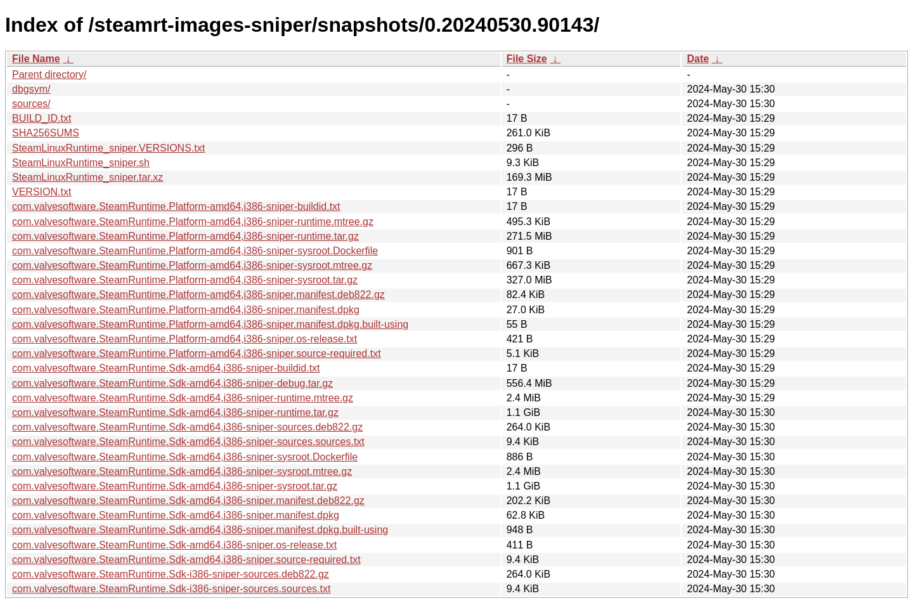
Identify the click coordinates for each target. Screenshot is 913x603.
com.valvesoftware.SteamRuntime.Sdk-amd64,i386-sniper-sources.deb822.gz (187, 427)
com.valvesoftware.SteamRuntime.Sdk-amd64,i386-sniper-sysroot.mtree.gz (182, 471)
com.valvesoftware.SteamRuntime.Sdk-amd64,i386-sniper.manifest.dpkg (175, 515)
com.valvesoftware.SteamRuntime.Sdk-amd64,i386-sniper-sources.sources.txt (188, 441)
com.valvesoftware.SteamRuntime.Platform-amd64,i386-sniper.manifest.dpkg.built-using (210, 324)
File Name (36, 58)
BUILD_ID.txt (41, 118)
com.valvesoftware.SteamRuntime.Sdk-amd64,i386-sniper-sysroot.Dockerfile (185, 456)
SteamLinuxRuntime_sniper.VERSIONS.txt (108, 148)
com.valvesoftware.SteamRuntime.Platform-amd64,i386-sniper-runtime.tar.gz (185, 236)
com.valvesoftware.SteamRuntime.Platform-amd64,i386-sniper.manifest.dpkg (185, 309)
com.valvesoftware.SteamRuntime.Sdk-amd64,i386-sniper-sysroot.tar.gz (174, 486)
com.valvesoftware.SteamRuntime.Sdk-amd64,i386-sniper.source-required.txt (186, 559)
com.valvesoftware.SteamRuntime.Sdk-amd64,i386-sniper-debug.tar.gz (172, 383)
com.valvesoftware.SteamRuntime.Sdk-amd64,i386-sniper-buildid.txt (166, 368)
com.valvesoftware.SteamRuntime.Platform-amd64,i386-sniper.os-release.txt (184, 339)
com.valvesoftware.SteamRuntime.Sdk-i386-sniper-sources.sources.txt (171, 588)
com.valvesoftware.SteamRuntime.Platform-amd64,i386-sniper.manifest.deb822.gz (198, 294)
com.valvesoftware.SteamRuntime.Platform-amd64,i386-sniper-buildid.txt (176, 206)
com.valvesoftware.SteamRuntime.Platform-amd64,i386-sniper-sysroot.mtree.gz (192, 265)
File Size (527, 58)
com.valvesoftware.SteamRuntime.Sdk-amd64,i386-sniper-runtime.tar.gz (175, 412)
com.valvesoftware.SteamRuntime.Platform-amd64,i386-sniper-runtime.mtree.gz (192, 221)
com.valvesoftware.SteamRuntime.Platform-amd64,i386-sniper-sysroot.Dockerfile (195, 250)
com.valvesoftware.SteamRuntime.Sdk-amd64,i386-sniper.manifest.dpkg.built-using (200, 529)
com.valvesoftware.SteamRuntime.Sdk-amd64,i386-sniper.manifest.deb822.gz (188, 500)
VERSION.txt (41, 191)
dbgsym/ (31, 89)
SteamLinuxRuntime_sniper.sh (81, 162)
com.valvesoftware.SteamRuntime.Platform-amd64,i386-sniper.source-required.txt (196, 353)
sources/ (31, 103)
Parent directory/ (49, 74)
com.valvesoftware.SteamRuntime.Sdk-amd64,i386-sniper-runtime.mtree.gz (182, 397)
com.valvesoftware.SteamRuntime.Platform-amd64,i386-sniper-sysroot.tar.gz (185, 280)
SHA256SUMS (45, 132)
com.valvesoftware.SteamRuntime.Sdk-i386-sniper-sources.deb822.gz (170, 574)
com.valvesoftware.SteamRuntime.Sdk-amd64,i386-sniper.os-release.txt (174, 545)
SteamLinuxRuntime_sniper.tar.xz (87, 177)
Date (698, 58)
